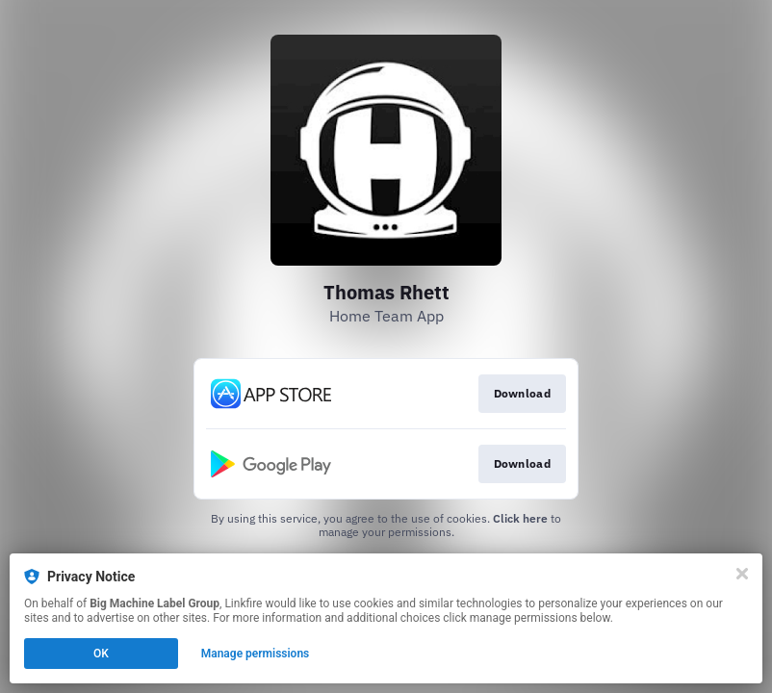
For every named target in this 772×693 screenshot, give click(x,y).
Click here (520, 518)
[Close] (742, 573)
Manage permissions (255, 653)
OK (101, 653)
